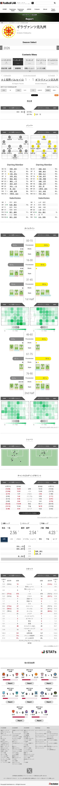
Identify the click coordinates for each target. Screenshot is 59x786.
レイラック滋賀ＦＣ (28, 743)
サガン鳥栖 (14, 760)
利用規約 (15, 775)
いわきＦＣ (14, 740)
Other (48, 728)
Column (37, 9)
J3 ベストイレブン (39, 748)
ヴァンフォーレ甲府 (17, 749)
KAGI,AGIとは (50, 738)
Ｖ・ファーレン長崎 (5, 762)
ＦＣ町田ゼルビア (5, 743)
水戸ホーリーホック (5, 732)
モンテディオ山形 (16, 738)
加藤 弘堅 (42, 181)
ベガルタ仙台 (15, 735)
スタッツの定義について (50, 646)
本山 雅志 (42, 212)
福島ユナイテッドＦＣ (29, 730)
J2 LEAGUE (15, 728)
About (45, 9)
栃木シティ (14, 741)
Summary (37, 728)
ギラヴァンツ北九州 (46, 79)
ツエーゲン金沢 (27, 740)
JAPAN (29, 9)
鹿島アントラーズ (5, 730)
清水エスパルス (4, 748)
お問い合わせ (43, 775)
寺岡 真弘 (13, 176)
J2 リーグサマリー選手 (40, 740)
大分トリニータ (16, 762)
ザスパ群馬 (26, 733)
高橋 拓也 (42, 169)
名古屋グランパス (5, 749)
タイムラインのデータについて (48, 427)
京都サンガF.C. (4, 751)
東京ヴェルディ (4, 741)
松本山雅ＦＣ (27, 736)
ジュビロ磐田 (15, 754)
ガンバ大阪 (3, 752)
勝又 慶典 (13, 212)
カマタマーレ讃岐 (28, 751)
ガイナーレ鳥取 (27, 748)
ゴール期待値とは (51, 749)
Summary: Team (12, 10)
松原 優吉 (13, 205)
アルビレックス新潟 (17, 751)
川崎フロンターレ (5, 744)
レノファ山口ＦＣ (28, 749)
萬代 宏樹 (13, 217)
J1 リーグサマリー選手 (40, 733)
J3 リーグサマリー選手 (40, 746)
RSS (56, 95)
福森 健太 (42, 171)
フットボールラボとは (52, 733)
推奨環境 (20, 775)
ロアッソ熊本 (27, 757)
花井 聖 (41, 186)
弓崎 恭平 (42, 176)
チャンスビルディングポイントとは (47, 517)
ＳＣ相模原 (26, 735)
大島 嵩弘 (13, 174)
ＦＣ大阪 (26, 744)
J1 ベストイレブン (39, 735)
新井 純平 (13, 184)
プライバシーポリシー (28, 775)
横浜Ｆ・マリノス (5, 746)
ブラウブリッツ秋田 (17, 736)
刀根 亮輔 (42, 179)
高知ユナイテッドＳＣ (29, 754)
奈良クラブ (26, 746)
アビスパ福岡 (4, 760)
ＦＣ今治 (14, 759)
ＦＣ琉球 (26, 762)
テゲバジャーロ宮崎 (17, 764)
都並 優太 (13, 179)
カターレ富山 (15, 752)
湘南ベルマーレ (16, 748)
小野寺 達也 (43, 189)
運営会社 (37, 775)
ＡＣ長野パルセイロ (12, 79)
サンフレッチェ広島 (5, 759)
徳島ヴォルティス (16, 757)
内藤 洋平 (42, 184)
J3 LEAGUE (26, 728)
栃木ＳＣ (26, 732)
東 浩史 (13, 189)
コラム (48, 730)
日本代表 (49, 732)
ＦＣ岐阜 (26, 741)
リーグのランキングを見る (29, 513)
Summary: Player (21, 10)
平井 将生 (42, 194)
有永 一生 (13, 186)
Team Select (53, 10)
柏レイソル (3, 738)
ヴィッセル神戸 (4, 756)
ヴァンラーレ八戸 (16, 733)
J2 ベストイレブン (39, 741)
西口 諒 (13, 171)
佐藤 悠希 (13, 191)
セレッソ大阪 (4, 754)
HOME (5, 9)
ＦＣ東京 (3, 740)
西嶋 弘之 (42, 174)
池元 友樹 (42, 191)
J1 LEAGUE (3, 728)
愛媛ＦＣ (26, 752)
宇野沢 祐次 (14, 194)
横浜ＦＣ (14, 746)
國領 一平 (13, 181)
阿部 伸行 (13, 169)
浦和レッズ (3, 733)
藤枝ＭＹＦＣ (15, 756)
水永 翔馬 (42, 217)
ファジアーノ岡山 (5, 757)
